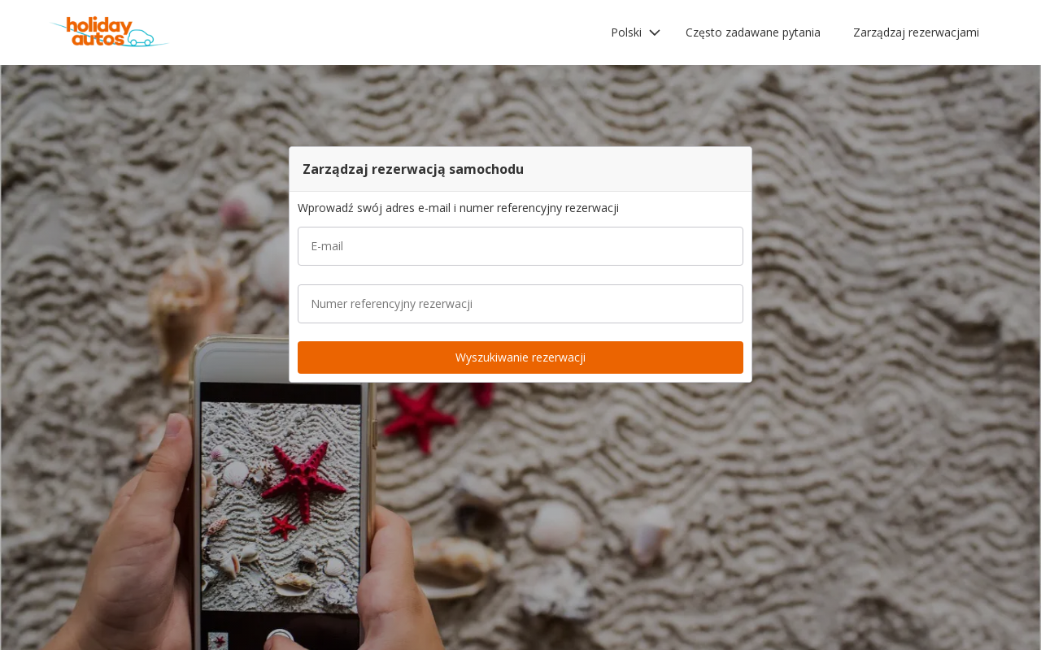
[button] (636, 32)
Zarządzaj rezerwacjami (916, 32)
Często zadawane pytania (753, 32)
